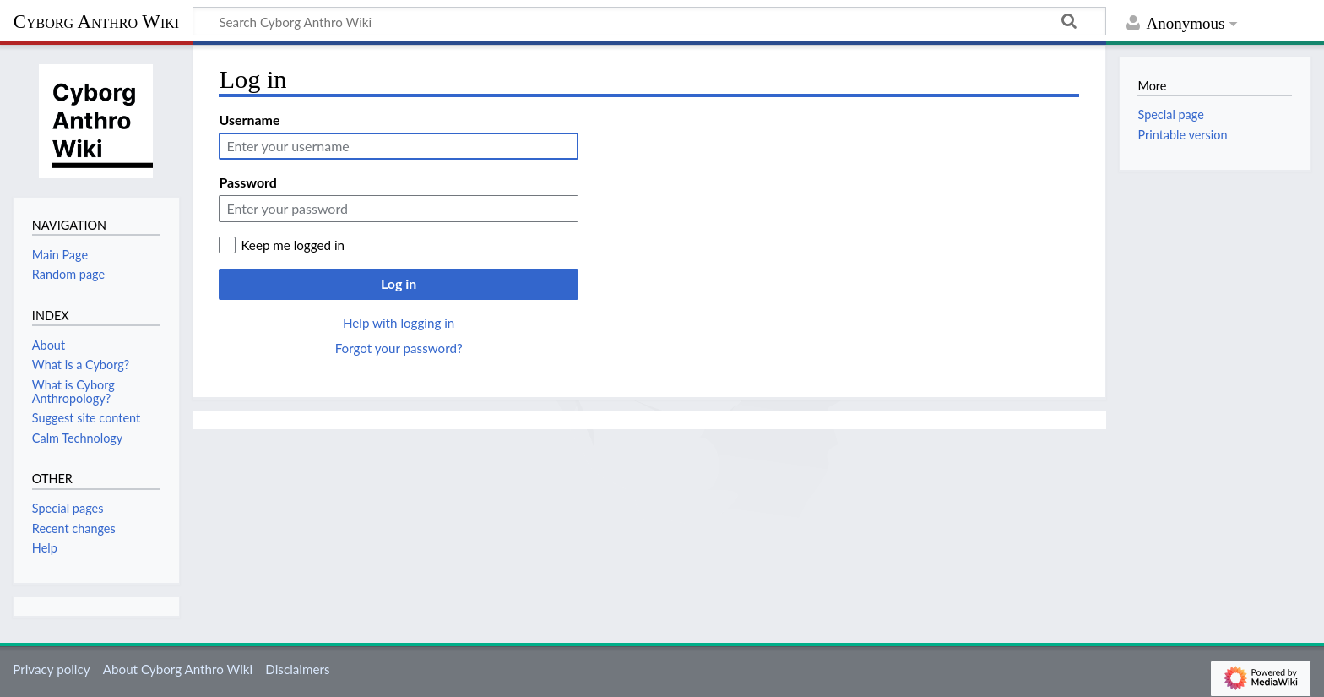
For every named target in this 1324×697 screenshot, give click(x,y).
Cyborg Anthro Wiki (96, 21)
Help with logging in (398, 322)
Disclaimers (297, 669)
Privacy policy (51, 669)
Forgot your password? (399, 348)
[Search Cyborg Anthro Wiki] (649, 21)
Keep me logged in (293, 245)
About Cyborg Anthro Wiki (177, 669)
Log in (398, 283)
